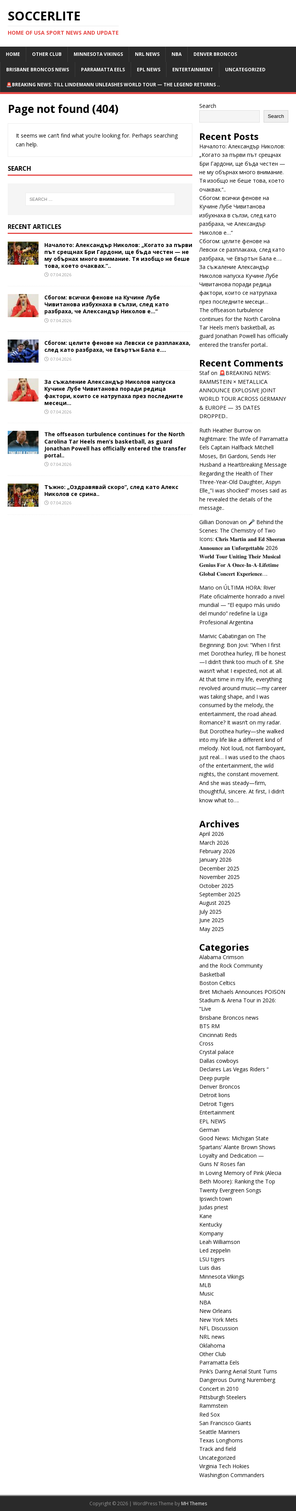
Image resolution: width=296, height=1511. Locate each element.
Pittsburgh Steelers (222, 1397)
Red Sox (209, 1414)
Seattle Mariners (219, 1431)
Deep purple (214, 1078)
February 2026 (217, 851)
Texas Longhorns (221, 1440)
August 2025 (214, 902)
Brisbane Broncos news (37, 69)
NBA (177, 54)
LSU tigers (212, 1259)
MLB (205, 1285)
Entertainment (192, 69)
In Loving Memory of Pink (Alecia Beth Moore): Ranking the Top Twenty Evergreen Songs (240, 1181)
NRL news (147, 54)
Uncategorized (245, 69)
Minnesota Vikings (98, 54)
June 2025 (211, 920)
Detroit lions (214, 1095)
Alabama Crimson (221, 957)
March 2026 (214, 842)
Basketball (212, 974)
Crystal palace (216, 1052)
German (209, 1129)
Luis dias (210, 1267)
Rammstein (213, 1405)
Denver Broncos (215, 54)
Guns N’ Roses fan (222, 1164)
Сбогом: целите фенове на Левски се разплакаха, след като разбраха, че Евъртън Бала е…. (117, 346)
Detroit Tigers (216, 1104)
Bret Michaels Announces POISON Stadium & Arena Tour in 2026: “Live (242, 1000)
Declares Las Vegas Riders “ (234, 1069)
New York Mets (218, 1319)
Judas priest (213, 1207)
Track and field (217, 1448)
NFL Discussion (218, 1328)
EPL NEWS (148, 69)
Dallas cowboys (219, 1060)
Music (206, 1293)
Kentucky (210, 1224)
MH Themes (194, 1503)
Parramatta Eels (103, 69)
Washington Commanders (231, 1475)
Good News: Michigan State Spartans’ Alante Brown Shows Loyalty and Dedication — (237, 1147)
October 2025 (216, 885)
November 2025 (219, 877)
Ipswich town (215, 1198)
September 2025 (219, 894)
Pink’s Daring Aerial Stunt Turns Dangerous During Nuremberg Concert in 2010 (238, 1380)
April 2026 (211, 833)
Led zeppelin (214, 1250)
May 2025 (211, 929)
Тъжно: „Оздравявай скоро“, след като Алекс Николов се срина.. (111, 490)
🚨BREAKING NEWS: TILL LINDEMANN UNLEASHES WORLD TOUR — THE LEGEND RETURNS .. (113, 84)
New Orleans (215, 1310)
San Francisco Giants (225, 1423)
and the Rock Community (230, 965)
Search (207, 105)
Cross (206, 1043)
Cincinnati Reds (218, 1035)
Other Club (47, 54)
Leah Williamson (219, 1241)
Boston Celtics (217, 983)
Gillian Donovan (219, 522)
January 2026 (215, 859)
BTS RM (209, 1026)
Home (13, 54)
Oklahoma (212, 1345)
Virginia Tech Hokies (224, 1466)
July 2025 (210, 911)
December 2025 (219, 868)
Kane (205, 1216)
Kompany (211, 1233)
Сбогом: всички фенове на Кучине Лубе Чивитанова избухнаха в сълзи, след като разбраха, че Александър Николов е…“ (106, 304)
